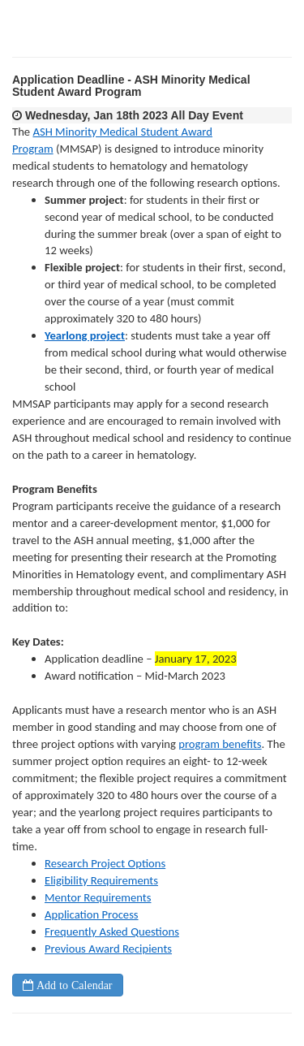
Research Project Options (105, 863)
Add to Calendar (73, 985)
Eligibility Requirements (101, 880)
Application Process (92, 914)
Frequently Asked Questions (112, 931)
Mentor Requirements (98, 897)
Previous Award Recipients (108, 948)
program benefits (219, 744)
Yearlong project (85, 335)
